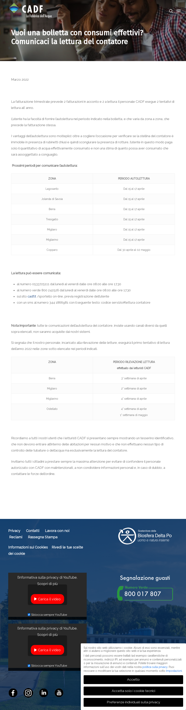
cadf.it (32, 296)
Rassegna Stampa (42, 537)
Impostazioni (174, 670)
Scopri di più (47, 584)
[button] (178, 11)
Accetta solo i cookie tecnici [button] (133, 691)
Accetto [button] (133, 679)
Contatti (32, 531)
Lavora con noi (57, 531)
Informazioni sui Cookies (28, 547)
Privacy (14, 531)
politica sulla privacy (154, 667)
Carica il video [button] (49, 599)
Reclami (15, 537)
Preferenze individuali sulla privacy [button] (133, 702)
